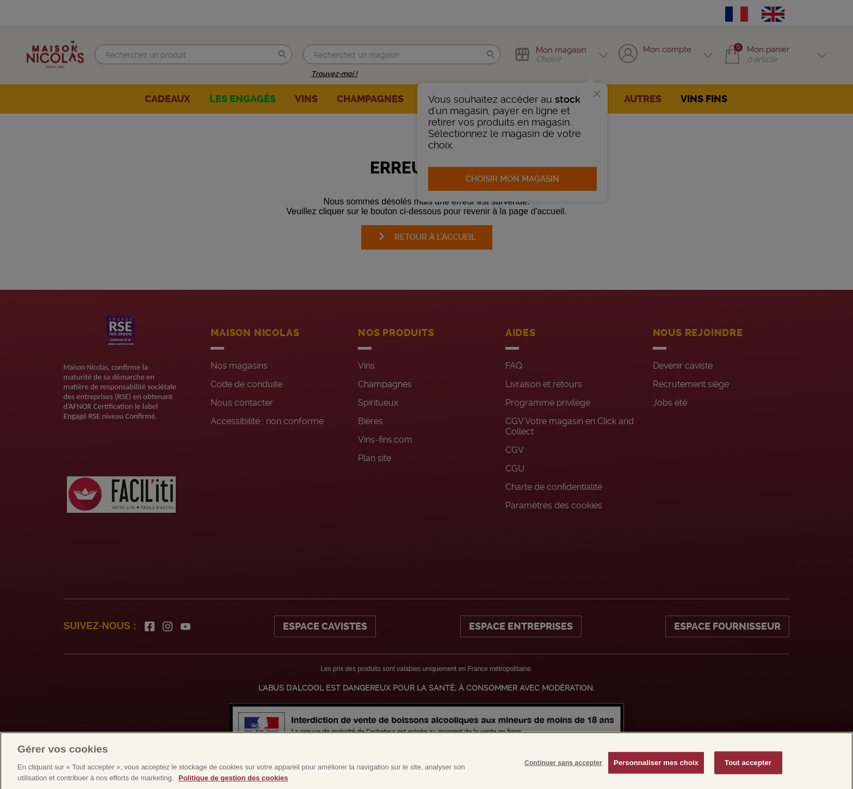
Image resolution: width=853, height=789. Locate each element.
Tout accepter (748, 770)
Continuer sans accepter (563, 770)
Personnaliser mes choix (656, 770)
